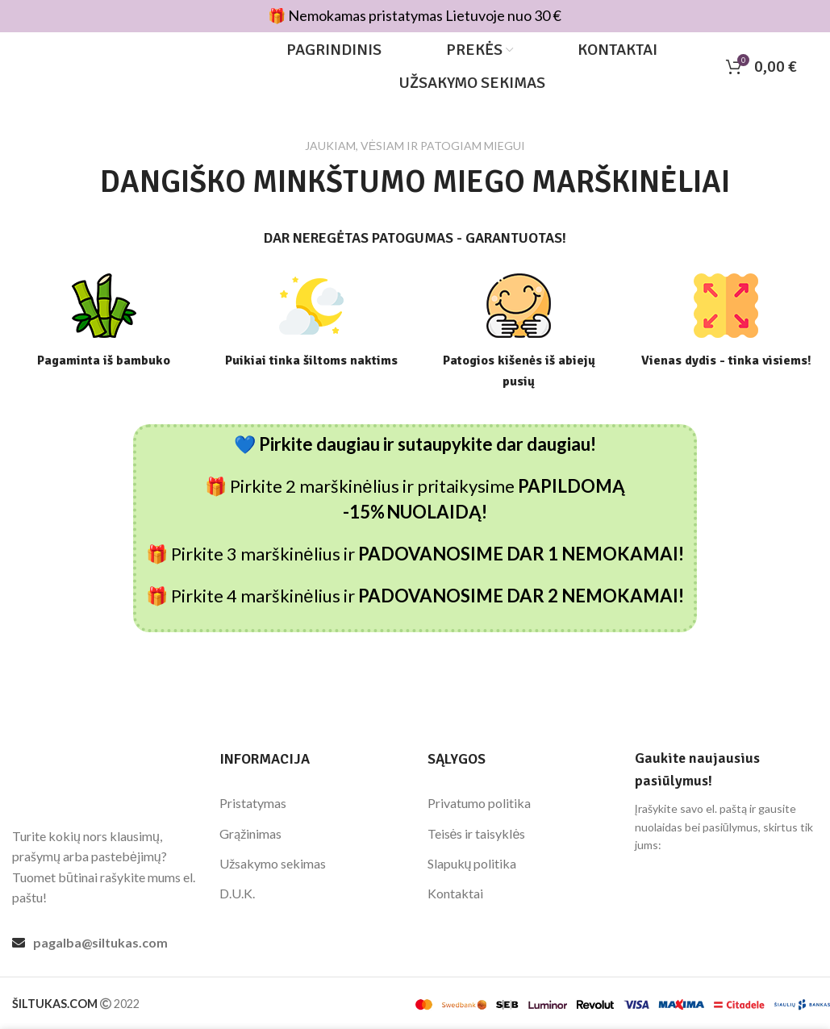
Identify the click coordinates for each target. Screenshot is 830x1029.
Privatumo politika (479, 802)
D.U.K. (237, 894)
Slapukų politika (472, 863)
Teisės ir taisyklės (477, 833)
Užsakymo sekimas (272, 863)
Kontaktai (455, 894)
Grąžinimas (250, 833)
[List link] (103, 942)
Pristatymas (252, 802)
